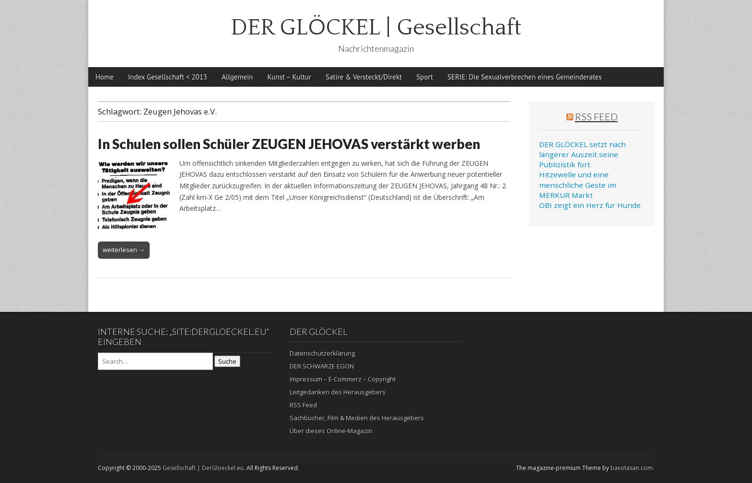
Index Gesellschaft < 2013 (167, 76)
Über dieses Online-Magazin (331, 430)
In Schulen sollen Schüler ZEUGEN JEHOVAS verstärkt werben (289, 144)
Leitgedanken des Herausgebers (338, 392)
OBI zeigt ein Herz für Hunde (590, 205)
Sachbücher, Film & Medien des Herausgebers (357, 418)
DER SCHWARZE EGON (322, 366)
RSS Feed (596, 116)
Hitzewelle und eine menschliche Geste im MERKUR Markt (577, 185)
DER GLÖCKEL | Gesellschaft (376, 27)
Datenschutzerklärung (322, 353)
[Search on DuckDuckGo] (155, 361)
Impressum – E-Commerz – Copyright (343, 379)
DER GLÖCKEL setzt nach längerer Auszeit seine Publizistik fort (582, 154)
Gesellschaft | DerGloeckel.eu (203, 468)
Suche (227, 361)
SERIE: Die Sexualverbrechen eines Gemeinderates (524, 76)
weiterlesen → (124, 249)
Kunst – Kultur (289, 76)
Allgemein (237, 76)
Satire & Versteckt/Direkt (364, 76)
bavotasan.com (632, 468)
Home (104, 76)
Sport (424, 76)
